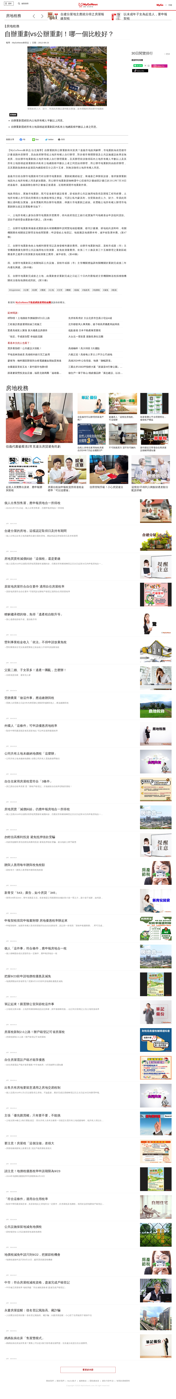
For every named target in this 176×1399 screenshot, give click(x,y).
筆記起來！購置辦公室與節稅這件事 (29, 1006)
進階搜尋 (24, 5)
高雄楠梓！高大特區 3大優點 (84, 350)
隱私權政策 (94, 1383)
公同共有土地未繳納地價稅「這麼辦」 (30, 755)
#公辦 (26, 292)
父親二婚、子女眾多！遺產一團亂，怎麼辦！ (35, 672)
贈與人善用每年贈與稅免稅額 (24, 867)
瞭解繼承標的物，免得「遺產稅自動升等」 (34, 616)
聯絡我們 (50, 1383)
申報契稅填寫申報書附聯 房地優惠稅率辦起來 (36, 922)
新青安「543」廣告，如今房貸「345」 (31, 895)
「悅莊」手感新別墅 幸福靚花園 (25, 338)
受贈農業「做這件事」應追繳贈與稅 (29, 700)
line (35, 142)
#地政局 (85, 292)
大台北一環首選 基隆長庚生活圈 (85, 338)
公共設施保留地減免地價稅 (23, 1229)
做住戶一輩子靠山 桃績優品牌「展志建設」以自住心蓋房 (99, 375)
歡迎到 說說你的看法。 (37, 304)
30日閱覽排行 (142, 55)
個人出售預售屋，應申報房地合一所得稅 (32, 505)
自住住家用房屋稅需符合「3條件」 (28, 783)
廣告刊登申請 (108, 1383)
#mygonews (14, 292)
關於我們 (60, 1383)
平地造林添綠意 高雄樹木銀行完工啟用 (29, 356)
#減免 (105, 292)
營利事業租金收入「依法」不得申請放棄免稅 (35, 644)
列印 (61, 142)
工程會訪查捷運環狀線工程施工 (25, 326)
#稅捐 (114, 292)
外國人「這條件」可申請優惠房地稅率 (30, 728)
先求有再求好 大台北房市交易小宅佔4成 (90, 320)
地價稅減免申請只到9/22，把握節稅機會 (32, 1256)
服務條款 (83, 1383)
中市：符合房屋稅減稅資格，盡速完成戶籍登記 (37, 1284)
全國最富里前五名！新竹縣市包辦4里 (28, 369)
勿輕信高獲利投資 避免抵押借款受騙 (29, 839)
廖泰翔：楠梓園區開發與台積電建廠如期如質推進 (34, 362)
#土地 (51, 292)
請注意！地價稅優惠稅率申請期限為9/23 (32, 1173)
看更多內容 (88, 1372)
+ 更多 (167, 56)
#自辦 (34, 292)
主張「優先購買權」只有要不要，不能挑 (32, 1117)
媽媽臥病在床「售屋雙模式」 (24, 1340)
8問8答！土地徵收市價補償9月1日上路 (29, 320)
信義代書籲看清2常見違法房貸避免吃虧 (33, 448)
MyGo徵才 (71, 1383)
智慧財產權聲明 (123, 1383)
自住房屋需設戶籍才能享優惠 (24, 1062)
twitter (49, 142)
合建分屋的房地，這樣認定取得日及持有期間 (35, 533)
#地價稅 (96, 292)
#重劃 (42, 292)
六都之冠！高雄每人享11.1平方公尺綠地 (90, 356)
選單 (10, 5)
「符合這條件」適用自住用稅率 (26, 1201)
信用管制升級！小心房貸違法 (106, 489)
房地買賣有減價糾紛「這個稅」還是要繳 (32, 561)
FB (22, 142)
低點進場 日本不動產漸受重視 (84, 332)
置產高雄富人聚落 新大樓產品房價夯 (27, 332)
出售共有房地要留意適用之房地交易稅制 (32, 1089)
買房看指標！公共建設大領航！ (25, 350)
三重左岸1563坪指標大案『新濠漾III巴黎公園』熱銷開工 (99, 369)
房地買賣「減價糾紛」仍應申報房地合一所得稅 (37, 811)
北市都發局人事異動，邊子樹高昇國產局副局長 (94, 326)
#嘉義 (76, 292)
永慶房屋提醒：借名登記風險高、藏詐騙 (32, 1312)
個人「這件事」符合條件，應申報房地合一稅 (35, 950)
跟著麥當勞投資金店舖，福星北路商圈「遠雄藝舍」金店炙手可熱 (43, 375)
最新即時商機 (137, 62)
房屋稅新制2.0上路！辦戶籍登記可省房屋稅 (34, 1034)
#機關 (68, 292)
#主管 (59, 292)
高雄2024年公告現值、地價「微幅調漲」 (90, 362)
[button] (43, 16)
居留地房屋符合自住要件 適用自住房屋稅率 (34, 588)
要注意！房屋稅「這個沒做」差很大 (29, 1145)
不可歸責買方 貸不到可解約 (122, 450)
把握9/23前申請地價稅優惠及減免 (27, 978)
